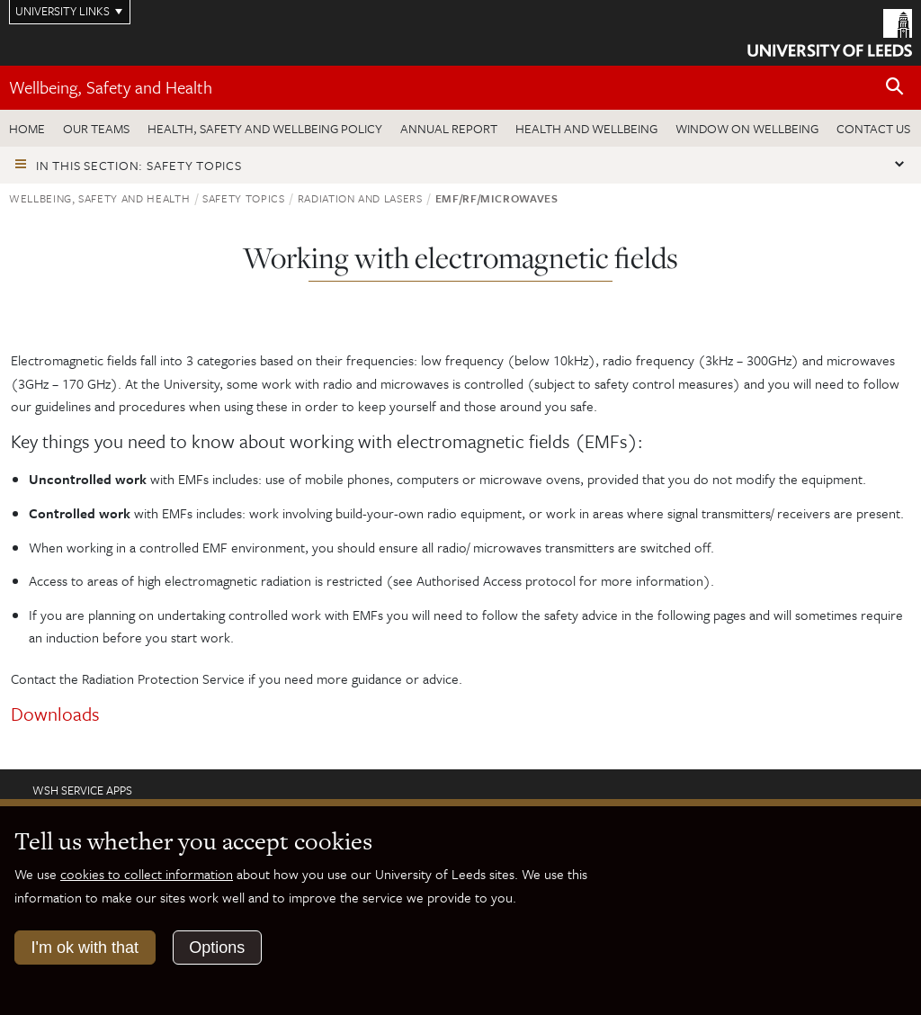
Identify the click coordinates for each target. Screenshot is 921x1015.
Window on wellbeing (746, 128)
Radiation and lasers (360, 198)
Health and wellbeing (586, 128)
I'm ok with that (85, 948)
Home (27, 128)
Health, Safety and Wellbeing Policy (265, 128)
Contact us (873, 128)
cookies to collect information (146, 874)
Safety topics (243, 198)
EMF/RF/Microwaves (497, 198)
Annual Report (448, 128)
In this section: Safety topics (139, 165)
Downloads (55, 713)
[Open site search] (895, 86)
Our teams (96, 128)
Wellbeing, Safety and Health (110, 87)
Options (217, 948)
